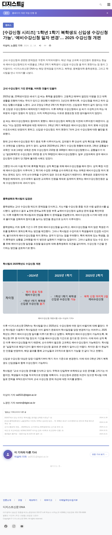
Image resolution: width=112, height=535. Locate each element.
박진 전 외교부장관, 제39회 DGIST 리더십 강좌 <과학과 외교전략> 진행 (33, 430)
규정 (20, 500)
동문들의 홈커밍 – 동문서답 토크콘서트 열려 (22, 434)
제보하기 (33, 500)
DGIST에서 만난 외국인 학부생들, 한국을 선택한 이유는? (27, 418)
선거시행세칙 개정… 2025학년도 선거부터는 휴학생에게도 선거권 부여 (32, 427)
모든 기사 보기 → (99, 454)
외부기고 (48, 500)
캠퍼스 (8, 25)
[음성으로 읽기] (40, 45)
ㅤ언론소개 (7, 500)
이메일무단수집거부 (68, 500)
